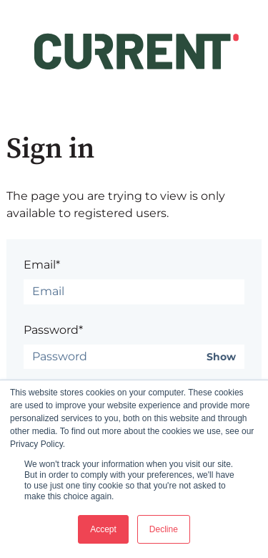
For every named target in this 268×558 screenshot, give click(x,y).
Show (221, 357)
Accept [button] (103, 529)
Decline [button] (163, 529)
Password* (53, 330)
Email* (42, 264)
